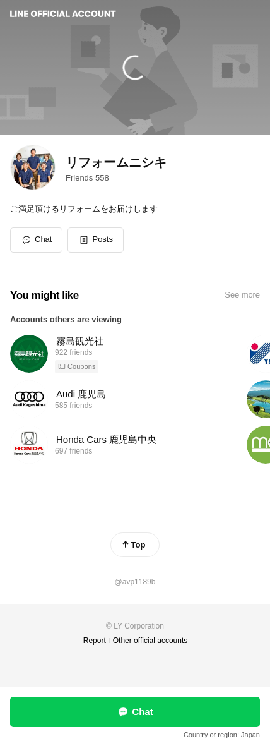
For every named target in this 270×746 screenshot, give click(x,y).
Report (94, 640)
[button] (96, 240)
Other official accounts (150, 640)
